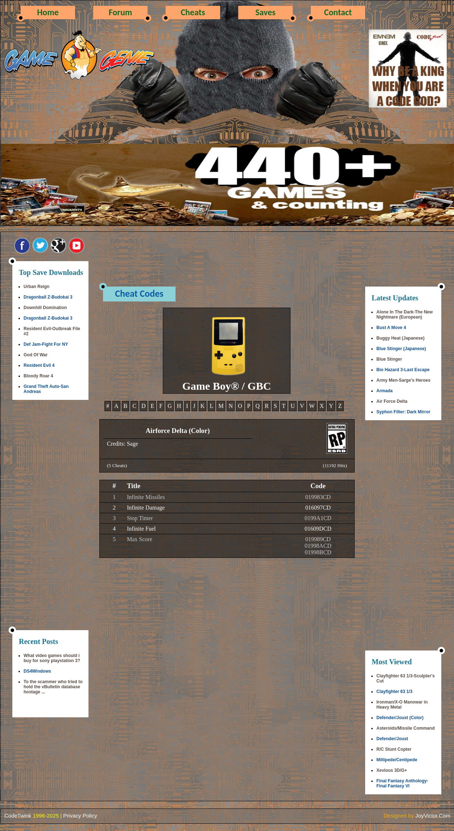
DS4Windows (37, 671)
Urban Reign (36, 286)
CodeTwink (17, 815)
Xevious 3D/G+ (391, 770)
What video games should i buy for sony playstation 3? (52, 658)
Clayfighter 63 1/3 (394, 691)
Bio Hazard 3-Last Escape (403, 369)
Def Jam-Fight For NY (46, 344)
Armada (384, 390)
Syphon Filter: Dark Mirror (403, 411)
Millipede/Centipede (396, 759)
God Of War (36, 354)
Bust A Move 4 (391, 327)
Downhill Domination (45, 307)
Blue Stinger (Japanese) (401, 348)
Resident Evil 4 (39, 365)
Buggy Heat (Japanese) (400, 338)
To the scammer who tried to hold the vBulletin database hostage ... (53, 686)
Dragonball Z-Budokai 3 (48, 297)
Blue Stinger (389, 359)
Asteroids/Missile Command (405, 728)
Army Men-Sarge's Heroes (403, 380)
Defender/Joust (392, 738)
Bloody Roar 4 (38, 375)
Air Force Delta (391, 401)
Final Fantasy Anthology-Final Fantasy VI (402, 783)
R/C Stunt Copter (394, 749)
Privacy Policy (80, 815)
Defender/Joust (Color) (400, 717)
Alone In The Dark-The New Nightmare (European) (404, 314)
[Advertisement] (50, 516)
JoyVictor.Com (433, 815)
